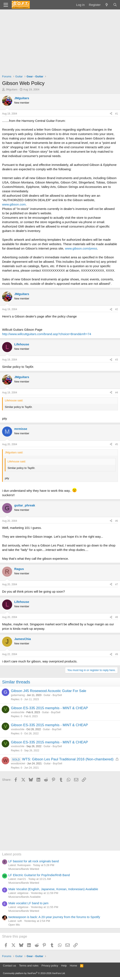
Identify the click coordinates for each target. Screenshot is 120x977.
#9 (116, 654)
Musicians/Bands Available (24, 896)
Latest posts (11, 854)
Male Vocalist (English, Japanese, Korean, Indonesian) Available (53, 889)
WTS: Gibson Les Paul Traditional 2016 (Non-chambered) (67, 759)
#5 (116, 444)
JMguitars (11, 89)
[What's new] (107, 5)
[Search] (115, 5)
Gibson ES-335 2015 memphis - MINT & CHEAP (49, 708)
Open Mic (14, 924)
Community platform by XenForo (34, 973)
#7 (116, 584)
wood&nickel (18, 763)
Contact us (9, 965)
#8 (116, 617)
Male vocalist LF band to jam (28, 903)
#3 (116, 359)
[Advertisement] (60, 41)
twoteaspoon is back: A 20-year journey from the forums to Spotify (54, 917)
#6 (116, 520)
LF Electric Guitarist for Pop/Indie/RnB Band (39, 875)
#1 (116, 113)
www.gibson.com (14, 204)
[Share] (111, 113)
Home (73, 965)
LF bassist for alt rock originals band (33, 861)
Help (64, 965)
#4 (116, 392)
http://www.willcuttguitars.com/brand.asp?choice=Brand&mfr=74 (46, 334)
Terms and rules (28, 965)
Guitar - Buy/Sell (52, 695)
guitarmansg (18, 695)
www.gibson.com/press (81, 248)
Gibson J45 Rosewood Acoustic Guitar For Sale (48, 691)
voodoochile (17, 712)
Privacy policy (50, 965)
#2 (116, 309)
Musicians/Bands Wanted (23, 868)
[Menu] (6, 5)
